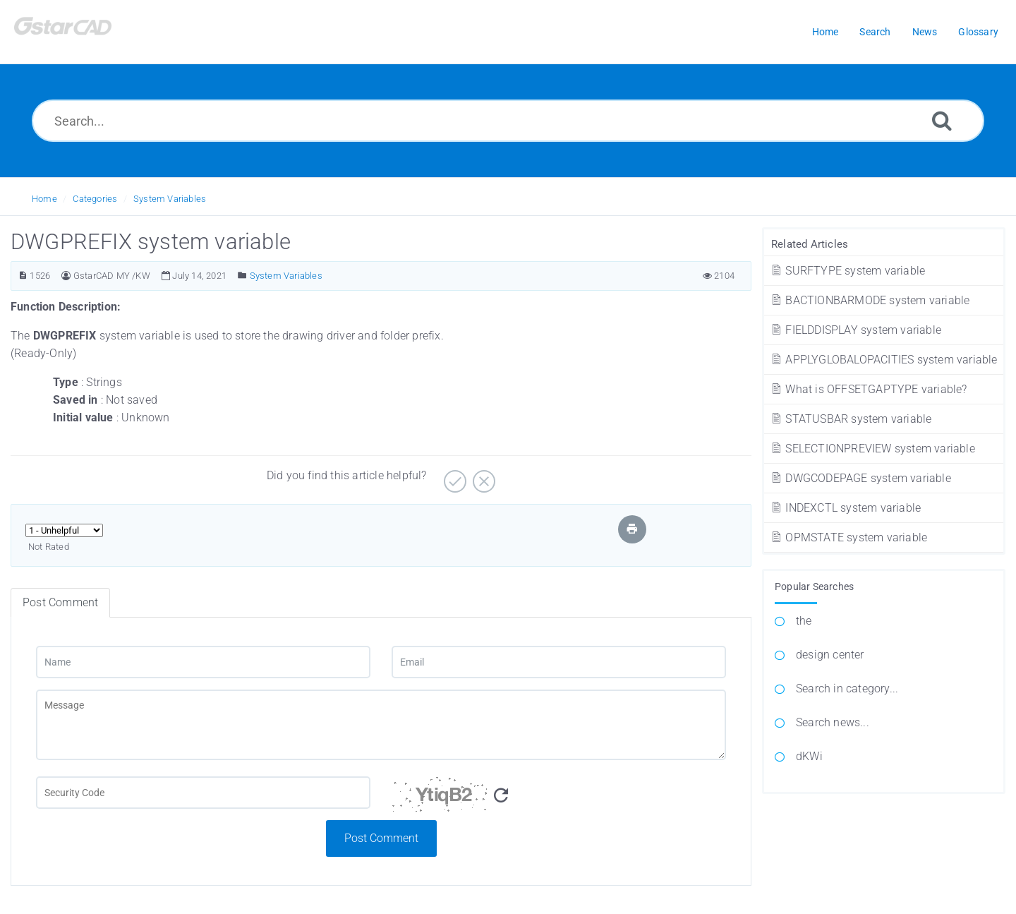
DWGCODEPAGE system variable (860, 478)
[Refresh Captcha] (501, 795)
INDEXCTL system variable (845, 508)
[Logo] (81, 32)
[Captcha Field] (203, 792)
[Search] (942, 120)
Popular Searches (814, 586)
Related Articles (809, 244)
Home (44, 198)
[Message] (381, 725)
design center (830, 654)
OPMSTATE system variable (848, 537)
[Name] (203, 662)
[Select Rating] (64, 530)
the (804, 620)
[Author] (66, 275)
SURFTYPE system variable (847, 270)
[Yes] (453, 476)
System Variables (169, 198)
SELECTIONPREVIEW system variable (872, 448)
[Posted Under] (242, 275)
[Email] (559, 662)
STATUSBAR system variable (850, 419)
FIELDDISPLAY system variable (855, 330)
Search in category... (847, 688)
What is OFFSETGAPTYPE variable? (868, 389)
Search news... (832, 722)
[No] (482, 476)
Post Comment (381, 838)
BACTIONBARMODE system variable (869, 300)
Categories (95, 198)
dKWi (809, 756)
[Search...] (508, 121)
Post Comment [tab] (60, 602)
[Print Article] (632, 529)
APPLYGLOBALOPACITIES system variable (884, 359)
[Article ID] (23, 275)
